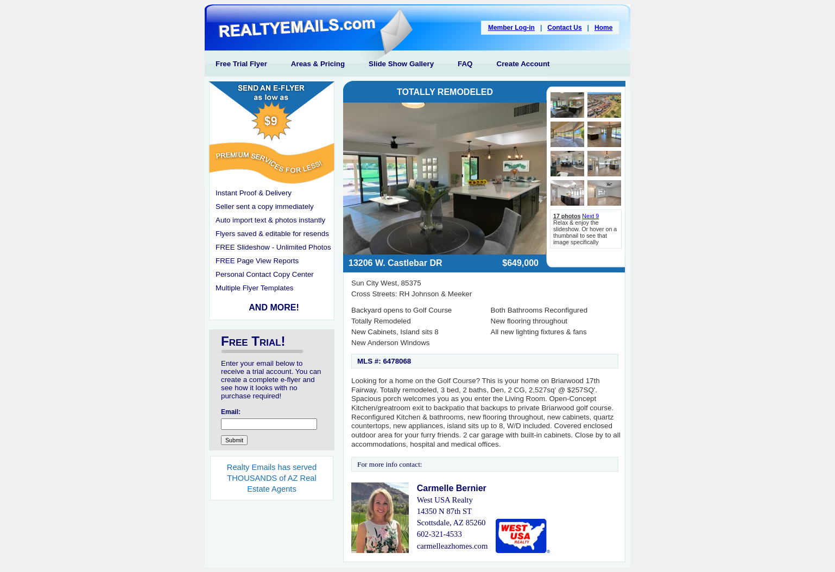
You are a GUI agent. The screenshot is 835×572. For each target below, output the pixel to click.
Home (603, 27)
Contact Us (564, 27)
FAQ (465, 64)
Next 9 (590, 216)
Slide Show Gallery (401, 64)
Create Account (523, 64)
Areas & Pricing (318, 64)
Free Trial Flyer (241, 64)
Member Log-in (511, 27)
